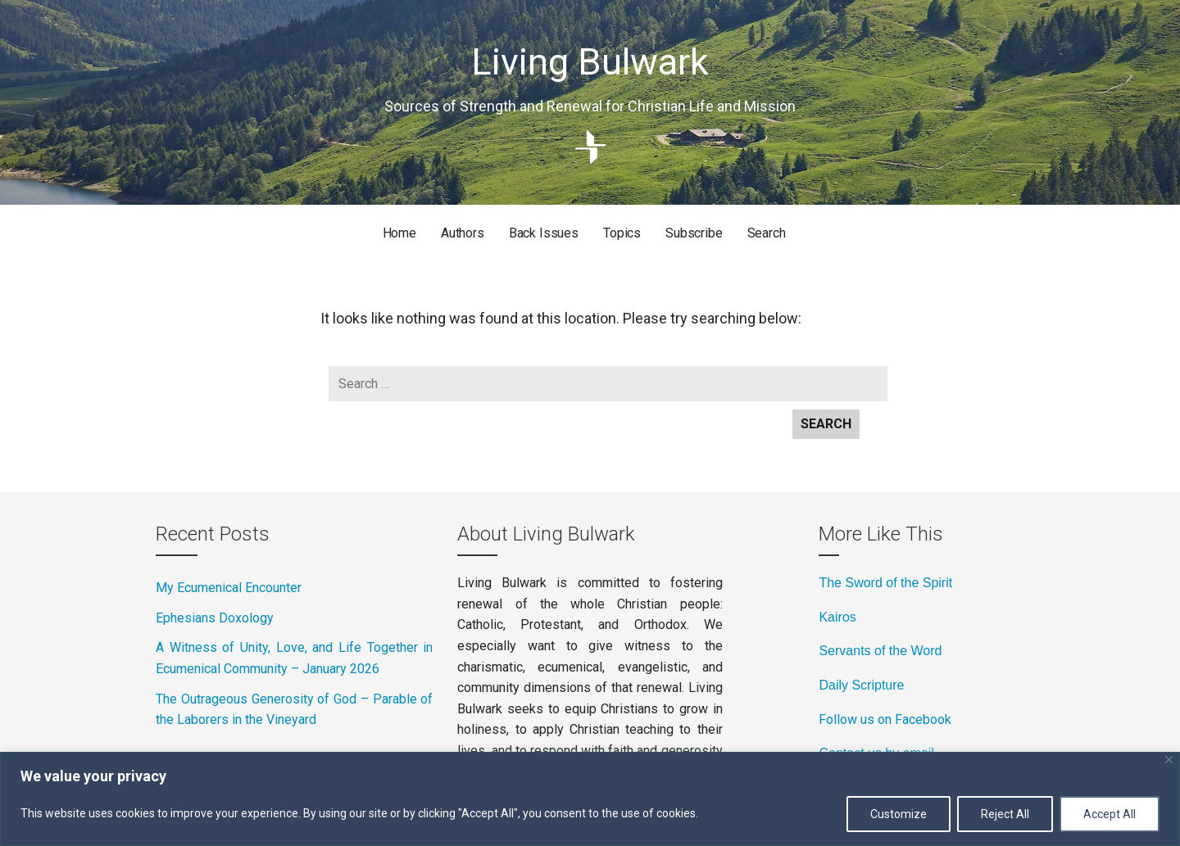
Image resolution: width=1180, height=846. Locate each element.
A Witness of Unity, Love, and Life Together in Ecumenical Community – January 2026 (294, 658)
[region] (590, 799)
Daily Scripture (861, 685)
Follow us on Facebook (885, 719)
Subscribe (694, 233)
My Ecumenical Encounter (229, 587)
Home (399, 233)
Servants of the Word (880, 651)
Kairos (837, 617)
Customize (898, 814)
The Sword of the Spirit (885, 583)
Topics (622, 233)
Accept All (1109, 814)
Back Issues (544, 233)
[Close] (1169, 759)
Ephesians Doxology (215, 618)
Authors (462, 233)
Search (766, 233)
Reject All (1005, 814)
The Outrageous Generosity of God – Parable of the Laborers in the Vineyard (294, 709)
